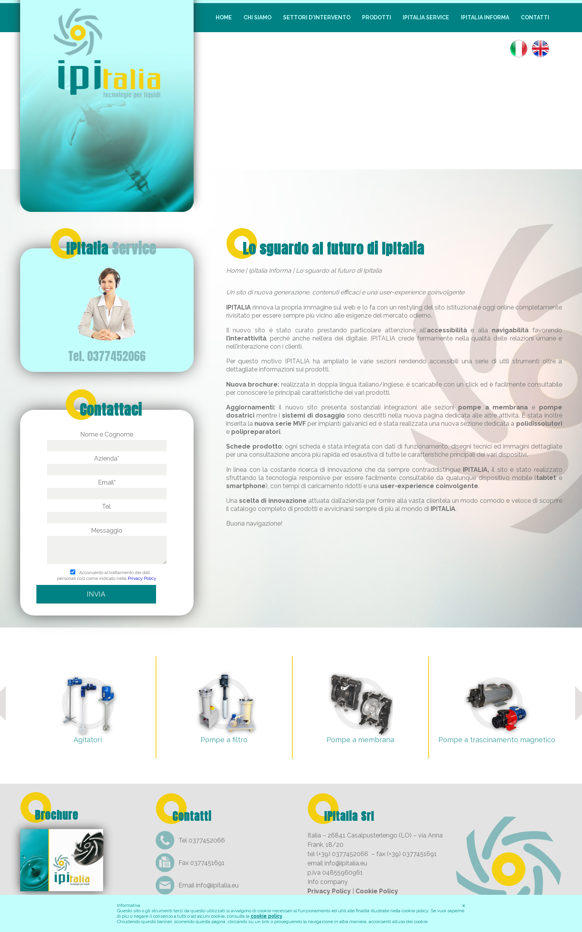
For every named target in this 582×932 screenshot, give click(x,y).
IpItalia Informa (485, 17)
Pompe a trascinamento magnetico (496, 740)
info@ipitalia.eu (217, 885)
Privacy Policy (142, 578)
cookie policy (266, 916)
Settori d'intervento (316, 17)
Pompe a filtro (224, 740)
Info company (327, 882)
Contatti (535, 17)
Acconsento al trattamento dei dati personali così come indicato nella (106, 575)
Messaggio (107, 546)
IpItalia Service (426, 17)
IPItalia (111, 248)
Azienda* (107, 464)
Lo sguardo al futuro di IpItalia (333, 248)
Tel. (107, 512)
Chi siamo (257, 17)
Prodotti (376, 17)
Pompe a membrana (360, 740)
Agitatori (88, 740)
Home (224, 17)
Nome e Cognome (107, 440)
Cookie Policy (376, 891)
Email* (107, 488)
